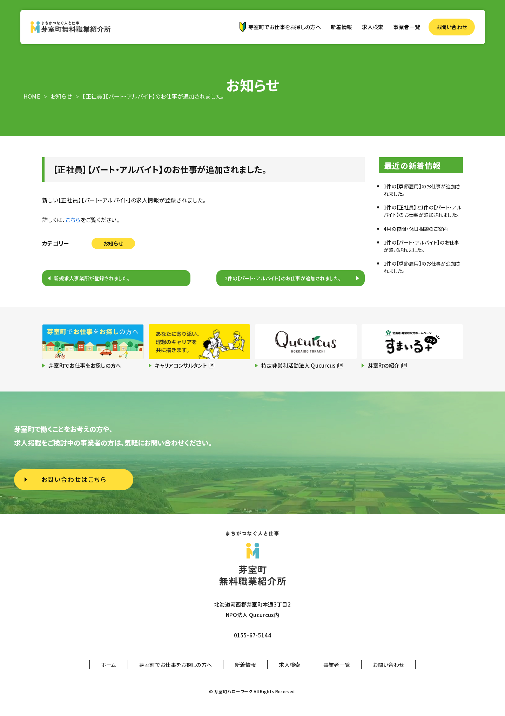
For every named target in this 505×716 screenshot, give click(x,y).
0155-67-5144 (252, 635)
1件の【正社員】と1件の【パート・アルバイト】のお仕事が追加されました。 (423, 211)
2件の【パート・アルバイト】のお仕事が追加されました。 (283, 278)
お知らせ (113, 243)
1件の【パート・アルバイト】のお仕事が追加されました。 (421, 246)
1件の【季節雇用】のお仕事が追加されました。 (422, 190)
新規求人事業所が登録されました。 (92, 278)
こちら (73, 219)
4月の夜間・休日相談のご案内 (416, 228)
